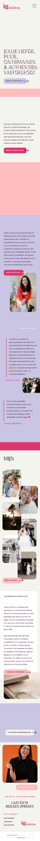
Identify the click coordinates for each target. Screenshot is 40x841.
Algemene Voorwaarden (25, 835)
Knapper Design (30, 837)
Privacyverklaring (11, 837)
